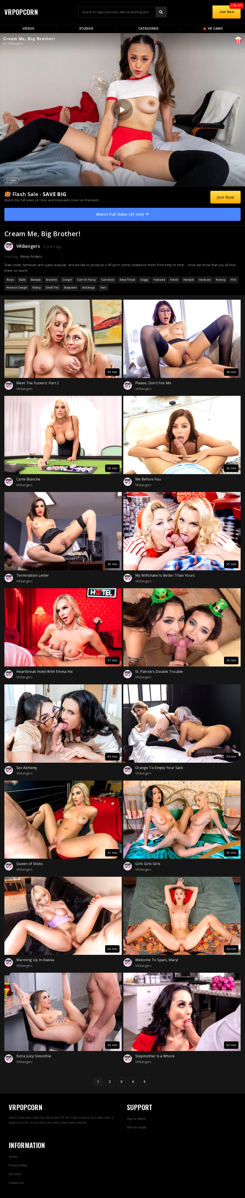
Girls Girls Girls (147, 863)
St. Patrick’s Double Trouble (159, 671)
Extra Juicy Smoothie (33, 1056)
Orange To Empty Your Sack (159, 767)
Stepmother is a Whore (155, 1056)
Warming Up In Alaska (35, 959)
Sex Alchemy (26, 767)
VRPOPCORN (21, 12)
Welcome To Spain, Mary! (156, 959)
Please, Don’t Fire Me (153, 383)
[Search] (161, 12)
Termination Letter (32, 575)
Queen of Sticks (29, 863)
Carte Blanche (28, 479)
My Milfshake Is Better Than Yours (165, 575)
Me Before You (148, 479)
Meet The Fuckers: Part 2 (37, 383)
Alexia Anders (31, 256)
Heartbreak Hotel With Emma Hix (44, 671)
